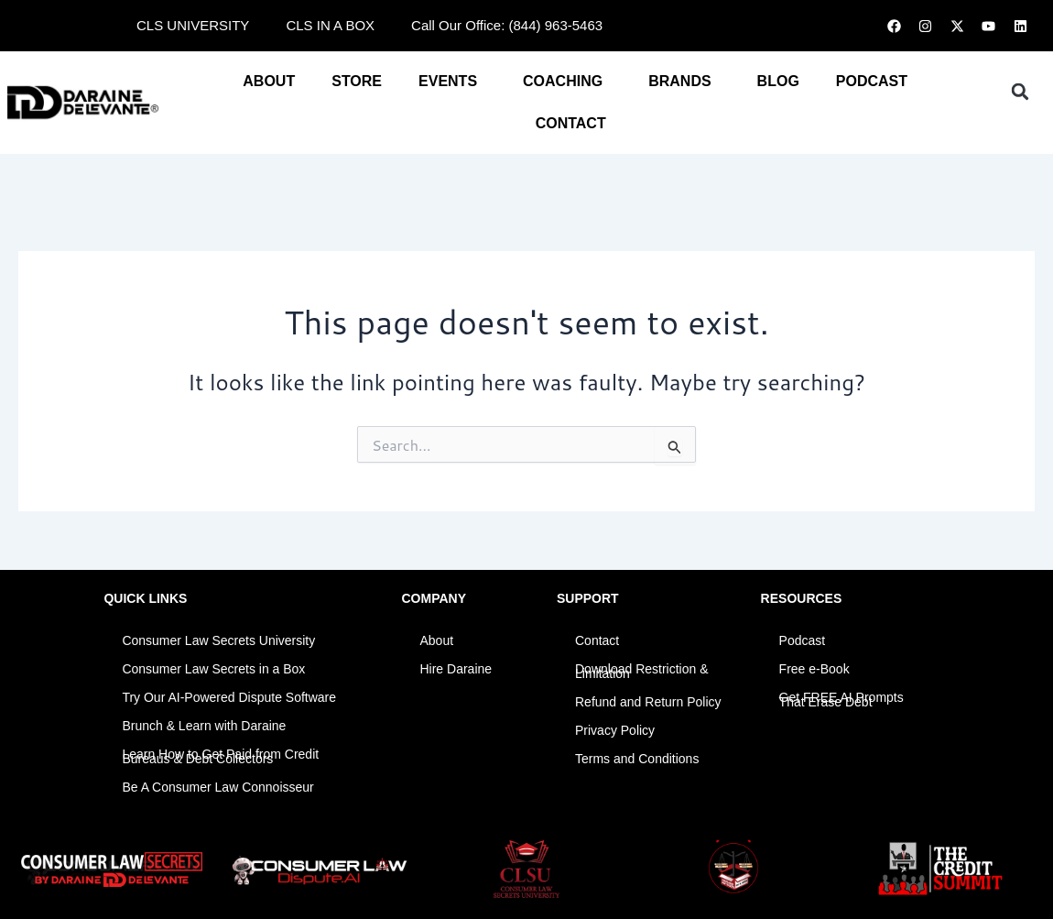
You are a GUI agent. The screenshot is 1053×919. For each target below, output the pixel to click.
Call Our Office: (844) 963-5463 (506, 25)
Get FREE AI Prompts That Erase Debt (841, 699)
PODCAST (871, 81)
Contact (597, 640)
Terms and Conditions (637, 758)
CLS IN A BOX (330, 25)
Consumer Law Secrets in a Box (213, 669)
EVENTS (452, 81)
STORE (356, 81)
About (269, 81)
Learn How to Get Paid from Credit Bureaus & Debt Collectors (220, 756)
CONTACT (575, 124)
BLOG (778, 81)
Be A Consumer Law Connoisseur (217, 787)
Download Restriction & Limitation (642, 671)
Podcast (802, 640)
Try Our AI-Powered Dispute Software (229, 697)
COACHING (567, 81)
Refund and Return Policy (648, 702)
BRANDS (684, 81)
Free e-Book (814, 669)
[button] (1020, 91)
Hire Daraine (455, 669)
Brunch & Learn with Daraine (204, 725)
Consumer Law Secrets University (218, 640)
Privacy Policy (615, 730)
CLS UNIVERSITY (192, 25)
